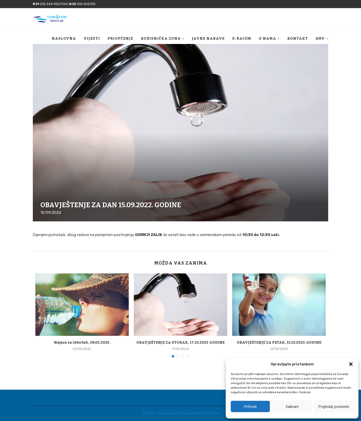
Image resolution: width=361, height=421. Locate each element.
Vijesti (92, 38)
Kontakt (297, 38)
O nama (267, 38)
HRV (320, 38)
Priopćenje (120, 38)
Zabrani (292, 406)
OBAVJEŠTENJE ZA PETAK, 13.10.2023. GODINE (279, 342)
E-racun (241, 38)
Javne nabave (208, 38)
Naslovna (64, 38)
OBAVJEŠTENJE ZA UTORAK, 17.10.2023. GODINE (180, 342)
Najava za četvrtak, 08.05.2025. (82, 342)
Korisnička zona (161, 38)
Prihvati (250, 406)
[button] (350, 364)
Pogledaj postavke (333, 406)
